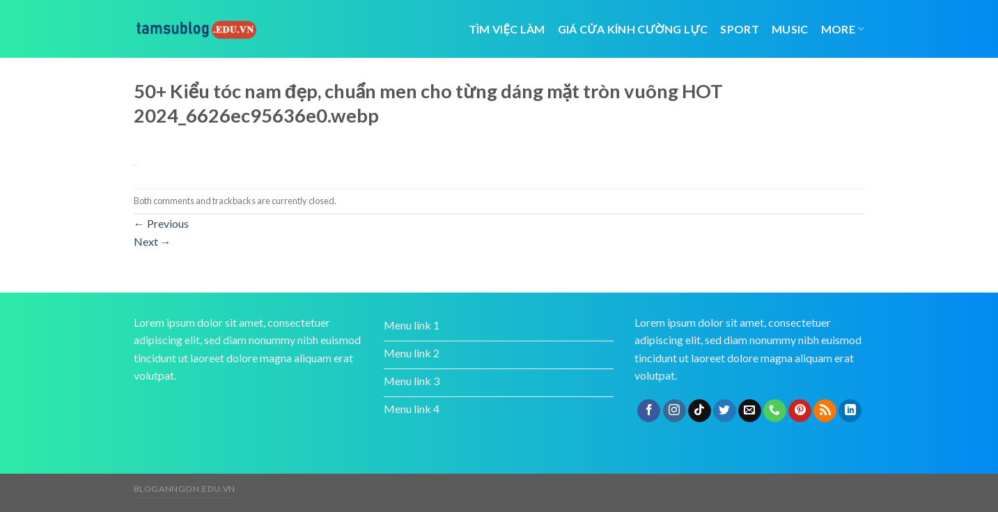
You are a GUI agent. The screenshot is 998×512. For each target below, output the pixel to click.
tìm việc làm (507, 29)
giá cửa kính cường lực (633, 29)
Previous (161, 223)
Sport (739, 29)
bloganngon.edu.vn (184, 488)
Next (152, 241)
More (843, 29)
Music (790, 29)
